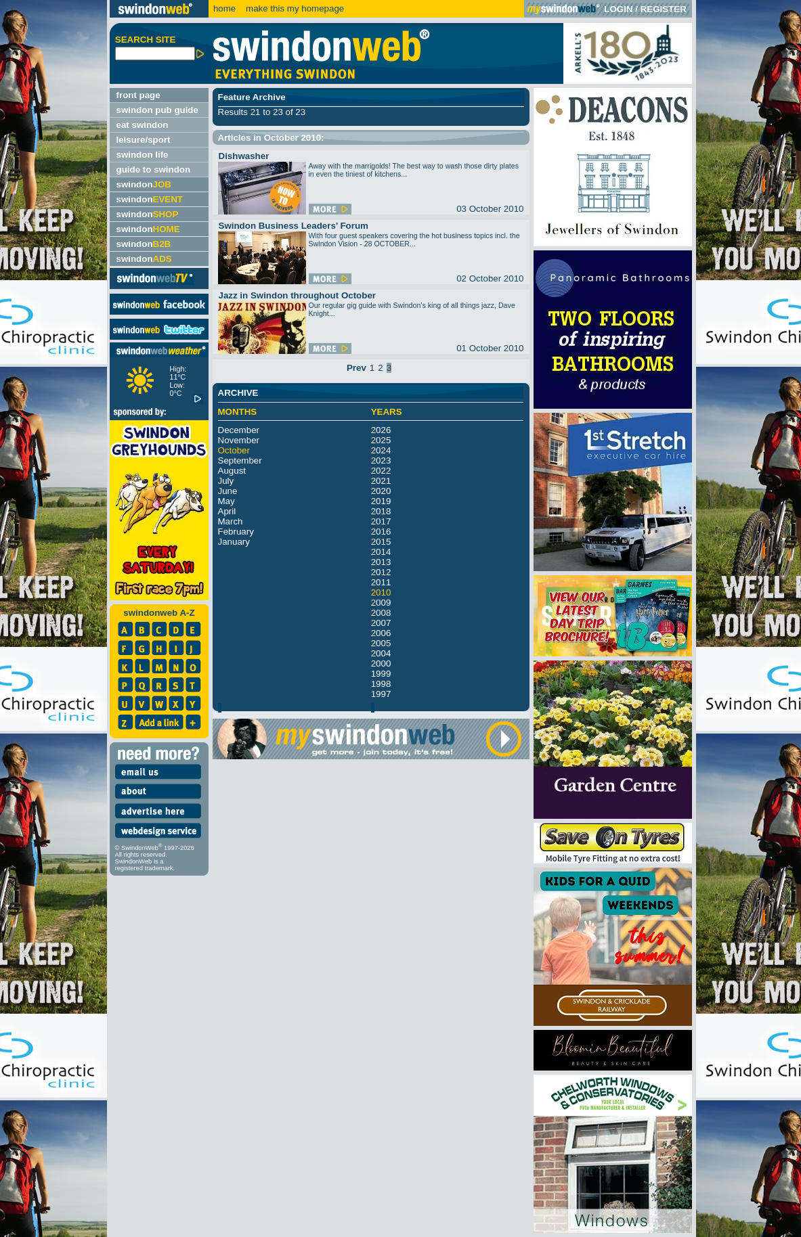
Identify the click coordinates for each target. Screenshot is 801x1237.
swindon (143, 184)
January (234, 542)
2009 (381, 603)
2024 (381, 450)
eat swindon (142, 125)
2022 (381, 471)
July (226, 481)
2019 (381, 501)
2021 (381, 481)
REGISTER (664, 9)
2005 (381, 643)
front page (138, 95)
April (227, 511)
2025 (381, 440)
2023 (381, 460)
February (236, 531)
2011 (381, 582)
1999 (381, 674)
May (226, 501)
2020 (381, 491)
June (228, 491)
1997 (381, 694)
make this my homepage (293, 8)
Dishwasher (244, 156)
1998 (381, 684)
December (238, 430)
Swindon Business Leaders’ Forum (293, 226)
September (240, 460)
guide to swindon (153, 169)
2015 (381, 542)
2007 (381, 623)
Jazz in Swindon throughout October (297, 295)
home (224, 8)
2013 (381, 562)
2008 (381, 613)
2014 (381, 552)
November (238, 440)
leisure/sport (143, 140)
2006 (381, 633)
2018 (381, 511)
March (230, 521)
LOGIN (618, 9)
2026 (381, 430)
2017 (381, 521)
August (232, 471)
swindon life (142, 155)
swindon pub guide (157, 110)
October (234, 450)
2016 (381, 531)
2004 (381, 653)
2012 (381, 572)
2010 (381, 592)
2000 (381, 663)
